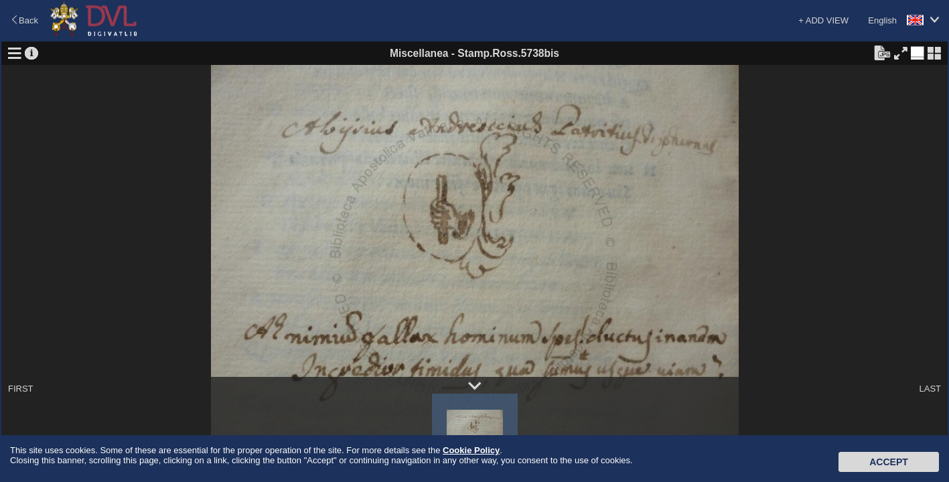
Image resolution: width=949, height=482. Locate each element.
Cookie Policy (471, 450)
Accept (888, 462)
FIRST (20, 389)
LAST (930, 389)
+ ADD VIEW (823, 20)
